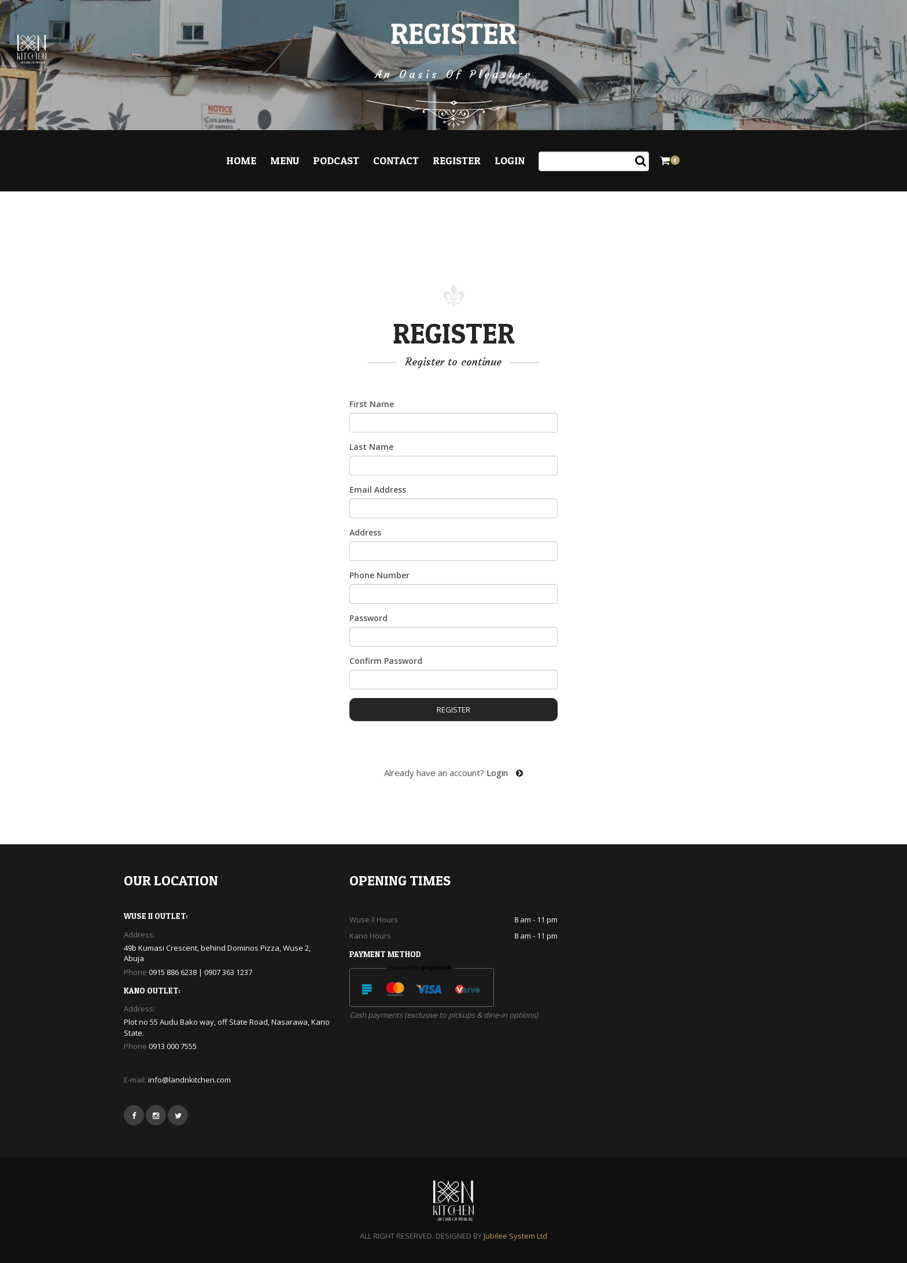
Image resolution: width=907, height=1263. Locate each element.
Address (365, 532)
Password (368, 617)
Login (510, 160)
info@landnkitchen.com (189, 1079)
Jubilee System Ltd (515, 1236)
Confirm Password (385, 660)
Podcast (336, 160)
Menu (284, 160)
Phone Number (379, 575)
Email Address (377, 489)
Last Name (371, 446)
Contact (396, 160)
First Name (371, 403)
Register (457, 160)
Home (241, 160)
